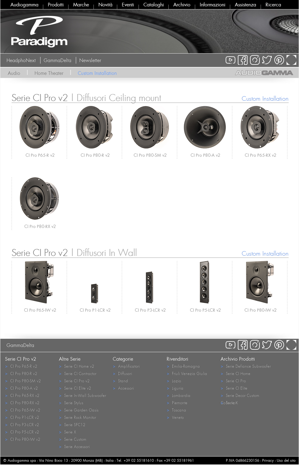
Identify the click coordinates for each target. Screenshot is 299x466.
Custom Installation (97, 73)
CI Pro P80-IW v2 (260, 310)
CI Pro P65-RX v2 (260, 155)
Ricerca (273, 4)
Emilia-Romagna (183, 366)
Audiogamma (24, 4)
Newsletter (90, 60)
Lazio (174, 381)
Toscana (176, 410)
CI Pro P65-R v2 (40, 155)
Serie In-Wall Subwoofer (82, 395)
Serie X (67, 432)
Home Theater (48, 73)
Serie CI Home (235, 373)
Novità (105, 4)
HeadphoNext (21, 60)
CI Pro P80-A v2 (205, 155)
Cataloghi (153, 4)
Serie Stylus (71, 402)
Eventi (128, 4)
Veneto (175, 417)
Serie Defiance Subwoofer (245, 366)
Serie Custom (72, 439)
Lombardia (178, 395)
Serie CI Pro (233, 381)
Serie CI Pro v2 (74, 381)
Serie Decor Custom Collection (239, 395)
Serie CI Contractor (77, 373)
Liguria (175, 388)
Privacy (268, 460)
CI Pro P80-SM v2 (150, 155)
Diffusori (122, 373)
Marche (81, 4)
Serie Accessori (74, 446)
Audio (14, 73)
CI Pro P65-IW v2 (40, 310)
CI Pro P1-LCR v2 (95, 310)
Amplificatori (126, 366)
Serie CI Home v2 (76, 366)
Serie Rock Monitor (77, 417)
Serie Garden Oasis (78, 410)
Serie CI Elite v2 (75, 388)
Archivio (181, 4)
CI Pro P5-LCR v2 (205, 310)
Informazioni (212, 4)
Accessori (123, 388)
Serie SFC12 (72, 424)
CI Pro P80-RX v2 (40, 226)
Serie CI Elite (233, 388)
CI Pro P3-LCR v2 (150, 310)
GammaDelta (57, 60)
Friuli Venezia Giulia (187, 373)
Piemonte (177, 402)
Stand (120, 381)
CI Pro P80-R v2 (95, 155)
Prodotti (56, 4)
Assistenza (245, 4)
